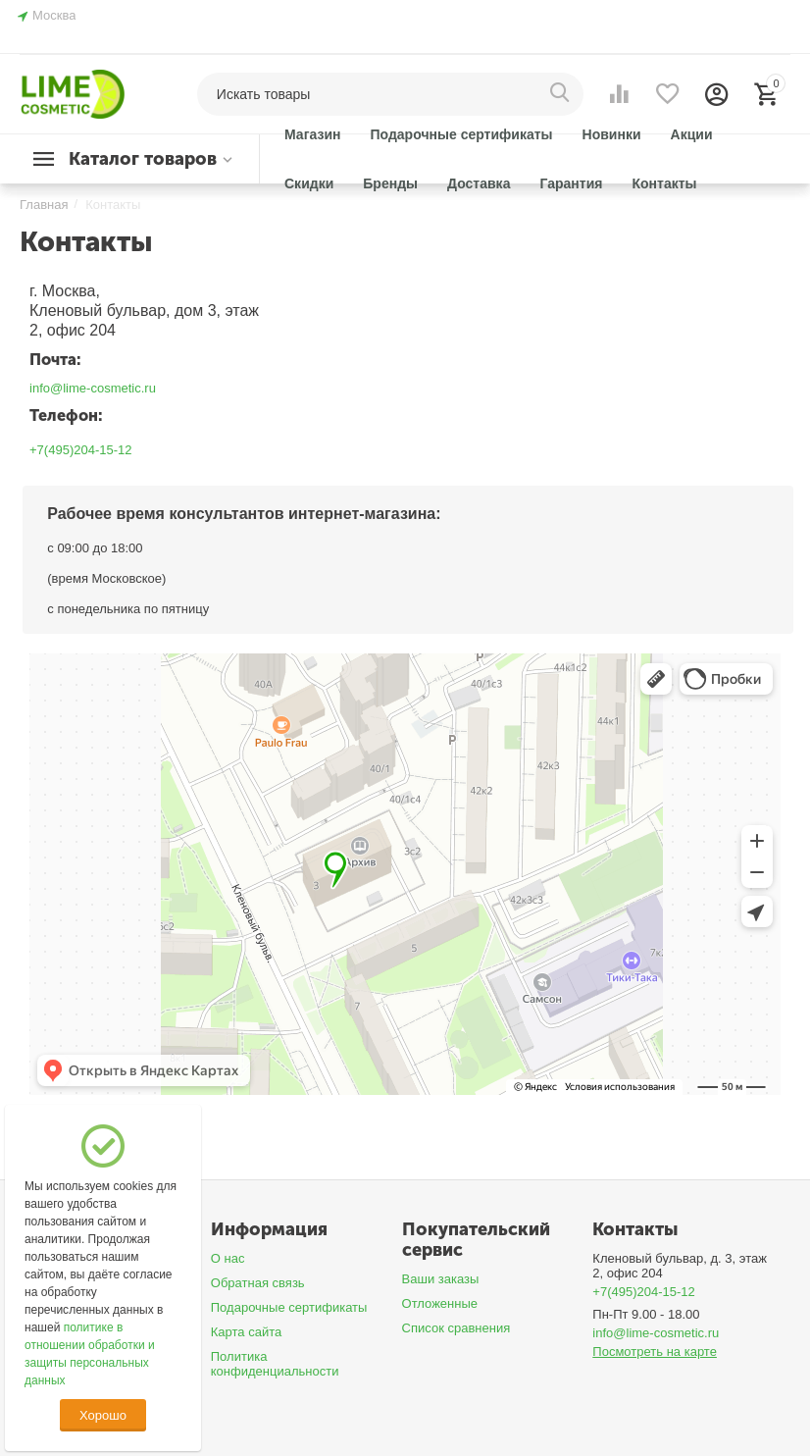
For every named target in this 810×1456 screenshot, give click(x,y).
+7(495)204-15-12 (80, 449)
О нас (228, 1258)
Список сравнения (456, 1328)
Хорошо (103, 1415)
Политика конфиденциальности (275, 1363)
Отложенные (440, 1303)
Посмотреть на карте (654, 1351)
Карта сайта (246, 1332)
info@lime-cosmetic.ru (92, 388)
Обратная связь (258, 1282)
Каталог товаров (143, 159)
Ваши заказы (441, 1279)
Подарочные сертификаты (289, 1307)
